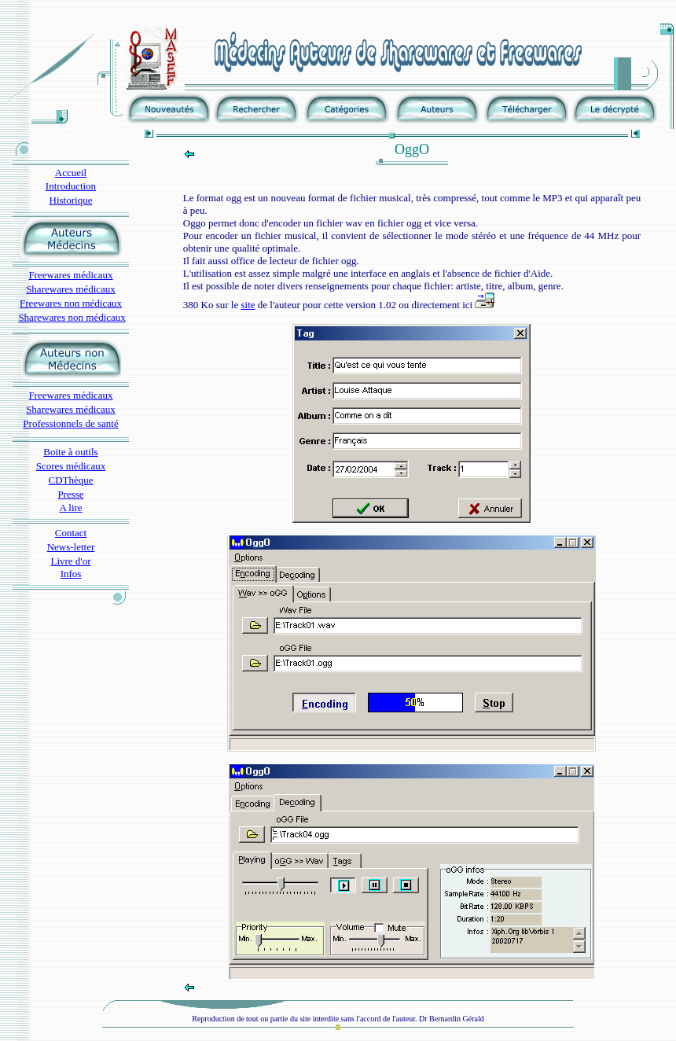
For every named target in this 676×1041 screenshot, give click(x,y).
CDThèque (70, 480)
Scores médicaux (70, 466)
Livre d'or (70, 561)
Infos (71, 573)
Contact (70, 533)
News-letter (71, 547)
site (248, 305)
